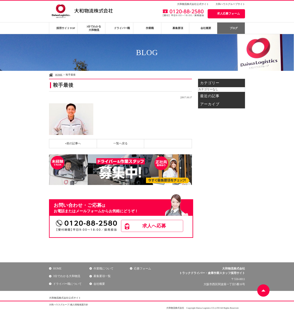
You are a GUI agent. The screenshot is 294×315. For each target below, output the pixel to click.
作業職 (150, 28)
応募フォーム (142, 268)
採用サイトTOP (65, 28)
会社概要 (205, 28)
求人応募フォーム (228, 13)
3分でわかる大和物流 (94, 28)
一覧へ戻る (120, 143)
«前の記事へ (73, 143)
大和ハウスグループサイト (230, 4)
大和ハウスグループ (59, 304)
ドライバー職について (67, 283)
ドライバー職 (122, 28)
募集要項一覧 (102, 276)
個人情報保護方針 (79, 304)
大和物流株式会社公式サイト (193, 4)
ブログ (234, 28)
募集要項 (178, 28)
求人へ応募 (154, 225)
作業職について (104, 268)
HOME (58, 74)
